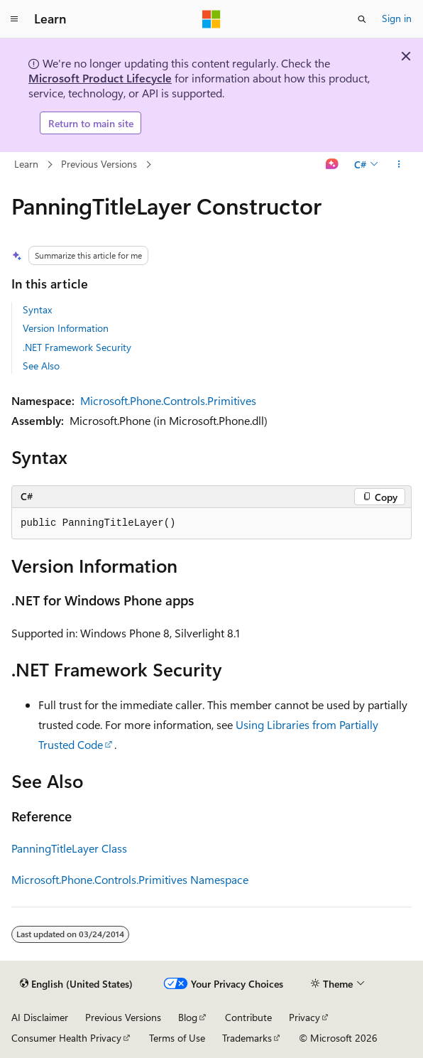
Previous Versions (99, 164)
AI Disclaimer (39, 1017)
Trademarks (247, 1037)
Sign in (397, 18)
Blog (187, 1017)
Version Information (66, 328)
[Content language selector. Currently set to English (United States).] (76, 984)
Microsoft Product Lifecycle (100, 77)
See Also (41, 365)
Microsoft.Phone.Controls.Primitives (168, 400)
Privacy (304, 1017)
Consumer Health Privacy (66, 1037)
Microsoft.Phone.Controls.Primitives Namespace (129, 879)
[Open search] (362, 19)
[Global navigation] (14, 19)
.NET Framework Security (77, 347)
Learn (26, 164)
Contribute (248, 1017)
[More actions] (399, 164)
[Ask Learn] (332, 164)
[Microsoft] (211, 19)
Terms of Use (177, 1037)
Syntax (37, 309)
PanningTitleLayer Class (69, 848)
